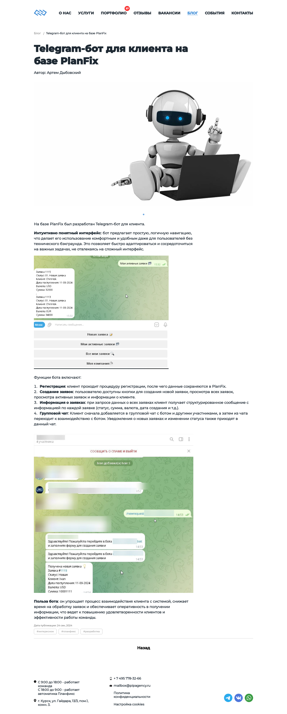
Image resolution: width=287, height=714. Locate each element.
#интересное (45, 631)
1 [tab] (143, 215)
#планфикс (68, 631)
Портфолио (114, 13)
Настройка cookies (129, 704)
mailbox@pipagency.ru (132, 686)
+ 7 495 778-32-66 (127, 678)
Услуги (86, 13)
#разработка (91, 631)
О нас (65, 13)
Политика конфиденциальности (132, 695)
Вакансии (169, 13)
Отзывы (142, 13)
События (214, 13)
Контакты (242, 13)
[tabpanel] (143, 144)
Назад (143, 647)
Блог (192, 13)
